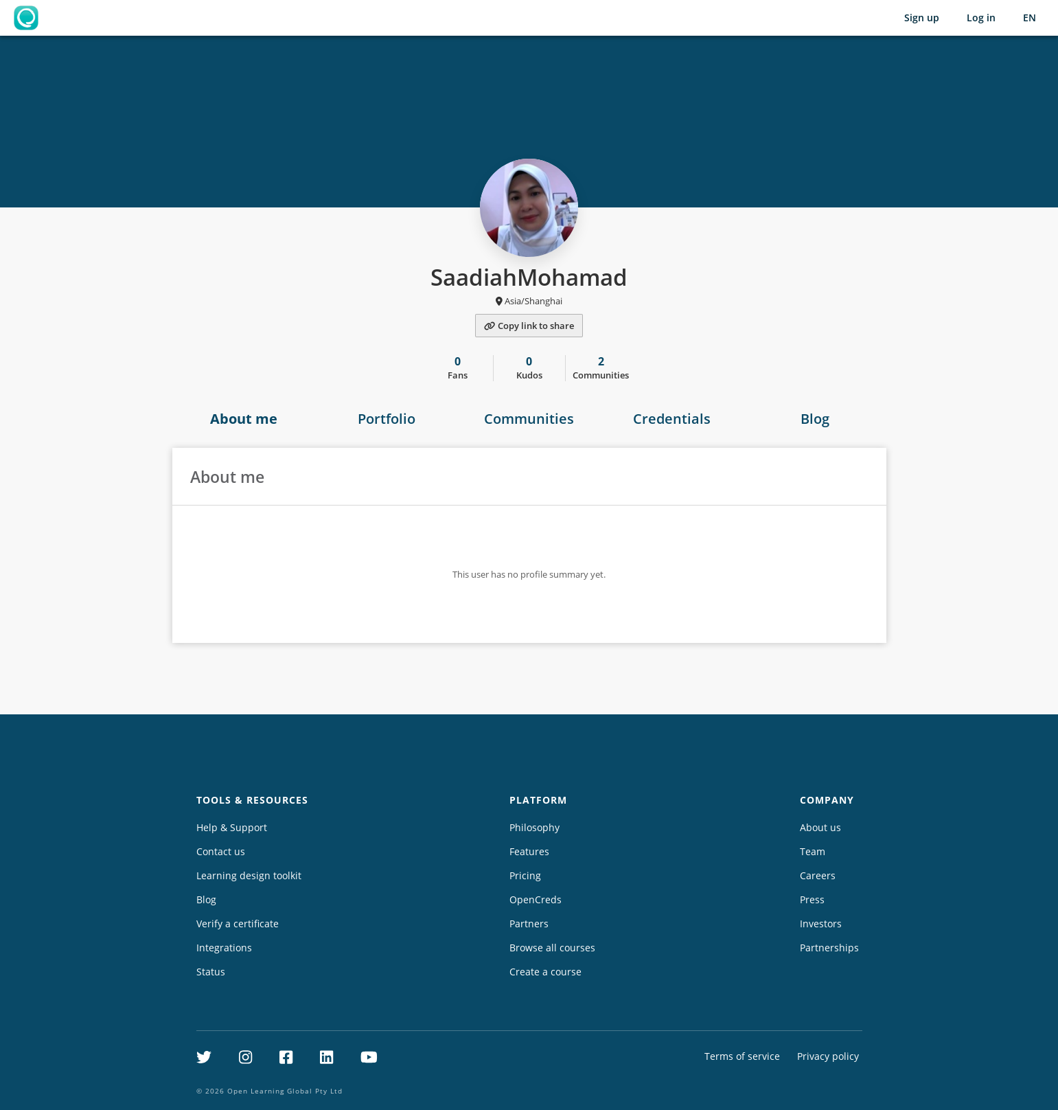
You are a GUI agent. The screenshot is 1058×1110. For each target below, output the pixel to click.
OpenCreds (535, 899)
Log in (981, 17)
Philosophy (534, 827)
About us (820, 827)
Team (812, 851)
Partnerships (829, 947)
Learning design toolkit (248, 875)
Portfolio (386, 418)
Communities (529, 418)
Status (210, 971)
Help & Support (231, 827)
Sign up (921, 17)
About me (243, 418)
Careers (818, 875)
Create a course (545, 971)
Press (812, 899)
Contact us (220, 851)
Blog (815, 418)
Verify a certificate (237, 923)
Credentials (672, 418)
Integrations (224, 947)
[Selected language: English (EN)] (1029, 18)
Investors (821, 923)
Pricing (525, 875)
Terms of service (742, 1056)
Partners (529, 923)
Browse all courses (552, 947)
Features (529, 851)
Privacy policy (828, 1056)
